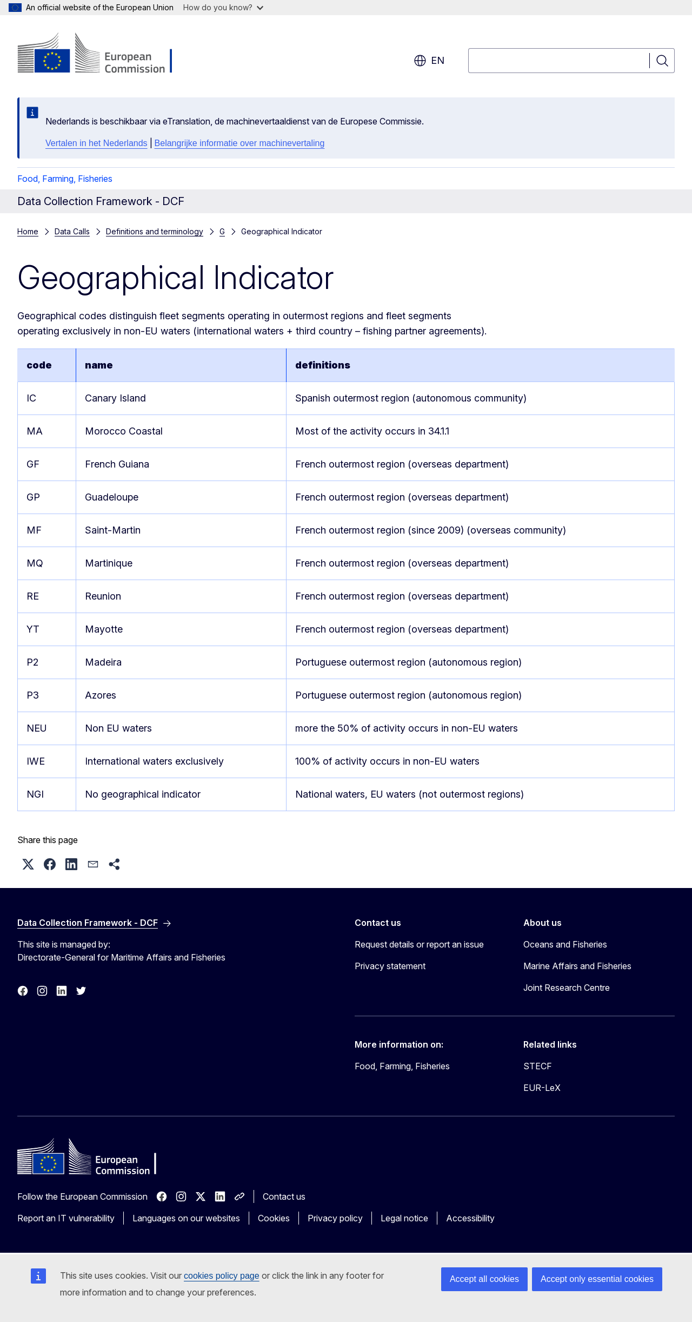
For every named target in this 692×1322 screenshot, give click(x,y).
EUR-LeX (542, 1087)
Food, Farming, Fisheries (64, 178)
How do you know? (223, 7)
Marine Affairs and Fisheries (577, 966)
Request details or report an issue (419, 944)
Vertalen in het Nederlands (96, 143)
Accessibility (470, 1218)
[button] (28, 864)
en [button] (429, 60)
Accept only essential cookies (597, 1279)
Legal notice (404, 1218)
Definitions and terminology (154, 231)
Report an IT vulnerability (66, 1218)
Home (27, 231)
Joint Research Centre (566, 987)
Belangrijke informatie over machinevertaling (240, 143)
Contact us (284, 1196)
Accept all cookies (484, 1279)
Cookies (274, 1218)
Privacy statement (390, 966)
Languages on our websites (186, 1218)
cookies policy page (222, 1275)
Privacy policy (335, 1218)
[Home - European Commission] (104, 54)
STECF (537, 1066)
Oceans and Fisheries (565, 944)
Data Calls (72, 231)
